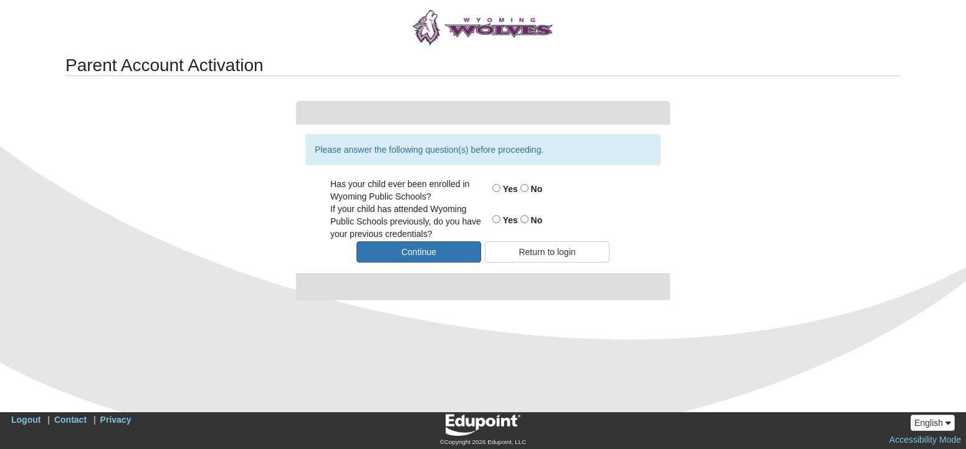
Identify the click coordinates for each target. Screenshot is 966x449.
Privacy (116, 420)
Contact (70, 420)
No (531, 189)
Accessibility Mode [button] (925, 440)
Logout (26, 420)
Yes (505, 189)
